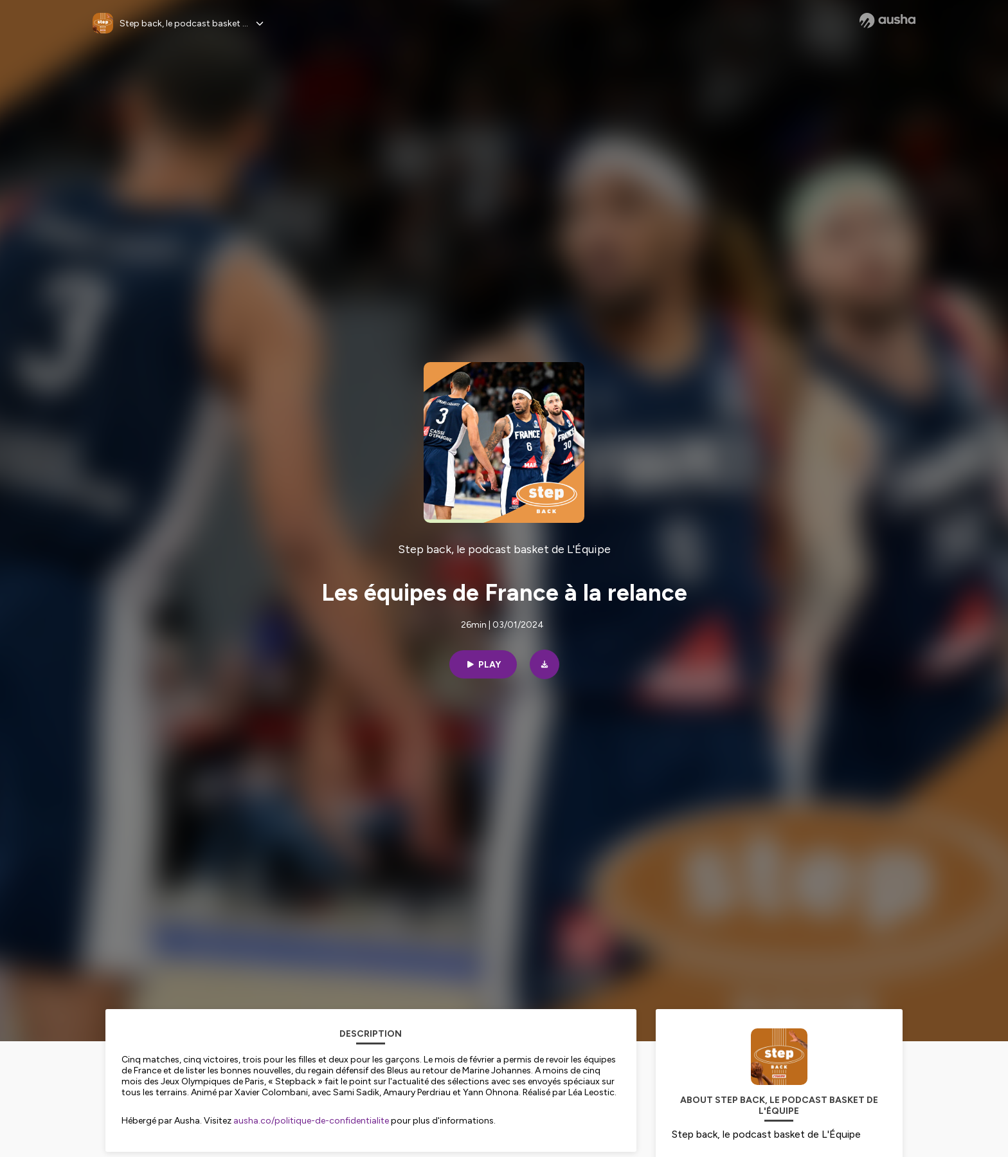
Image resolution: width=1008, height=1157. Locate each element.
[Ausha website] (887, 20)
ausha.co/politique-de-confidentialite (311, 1120)
